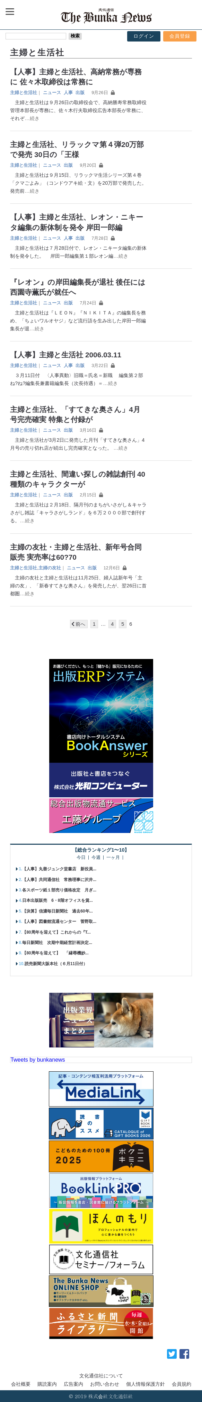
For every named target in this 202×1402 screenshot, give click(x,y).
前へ (80, 624)
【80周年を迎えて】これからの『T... (56, 932)
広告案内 (73, 1384)
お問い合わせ (104, 1384)
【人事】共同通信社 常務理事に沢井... (59, 879)
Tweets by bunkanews (37, 1060)
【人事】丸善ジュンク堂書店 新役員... (59, 869)
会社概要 (20, 1384)
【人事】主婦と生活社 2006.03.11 (65, 355)
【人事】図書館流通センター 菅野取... (59, 921)
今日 (81, 857)
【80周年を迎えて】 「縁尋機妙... (55, 953)
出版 (80, 92)
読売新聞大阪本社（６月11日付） (56, 963)
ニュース (52, 92)
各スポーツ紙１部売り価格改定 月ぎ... (59, 890)
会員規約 (181, 1384)
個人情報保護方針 (145, 1384)
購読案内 (47, 1384)
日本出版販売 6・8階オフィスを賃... (57, 900)
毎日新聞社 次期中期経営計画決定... (57, 942)
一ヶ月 (113, 857)
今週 (95, 857)
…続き (32, 118)
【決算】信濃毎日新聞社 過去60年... (57, 911)
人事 (68, 92)
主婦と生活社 (23, 92)
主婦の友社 (49, 567)
